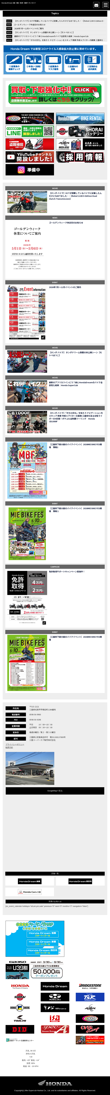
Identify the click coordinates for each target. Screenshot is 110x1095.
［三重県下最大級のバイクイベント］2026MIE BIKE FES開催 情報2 (75, 446)
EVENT (55, 282)
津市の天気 (31, 1054)
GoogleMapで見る (55, 791)
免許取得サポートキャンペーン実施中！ (67, 571)
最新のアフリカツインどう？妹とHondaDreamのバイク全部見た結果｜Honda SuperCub (51, 36)
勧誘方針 (9, 747)
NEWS (54, 217)
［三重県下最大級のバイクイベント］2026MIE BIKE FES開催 (75, 638)
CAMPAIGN (54, 566)
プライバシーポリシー (15, 744)
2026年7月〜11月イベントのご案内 (29, 28)
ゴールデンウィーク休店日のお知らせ (30, 24)
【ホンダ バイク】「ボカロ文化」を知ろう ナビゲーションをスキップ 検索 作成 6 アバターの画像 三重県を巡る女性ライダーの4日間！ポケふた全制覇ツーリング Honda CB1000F (76, 417)
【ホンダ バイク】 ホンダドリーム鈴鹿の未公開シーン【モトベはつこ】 (44, 32)
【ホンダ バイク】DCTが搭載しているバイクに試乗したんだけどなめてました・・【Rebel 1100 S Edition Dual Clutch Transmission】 (75, 196)
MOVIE (55, 188)
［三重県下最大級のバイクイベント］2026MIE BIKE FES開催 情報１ (75, 510)
